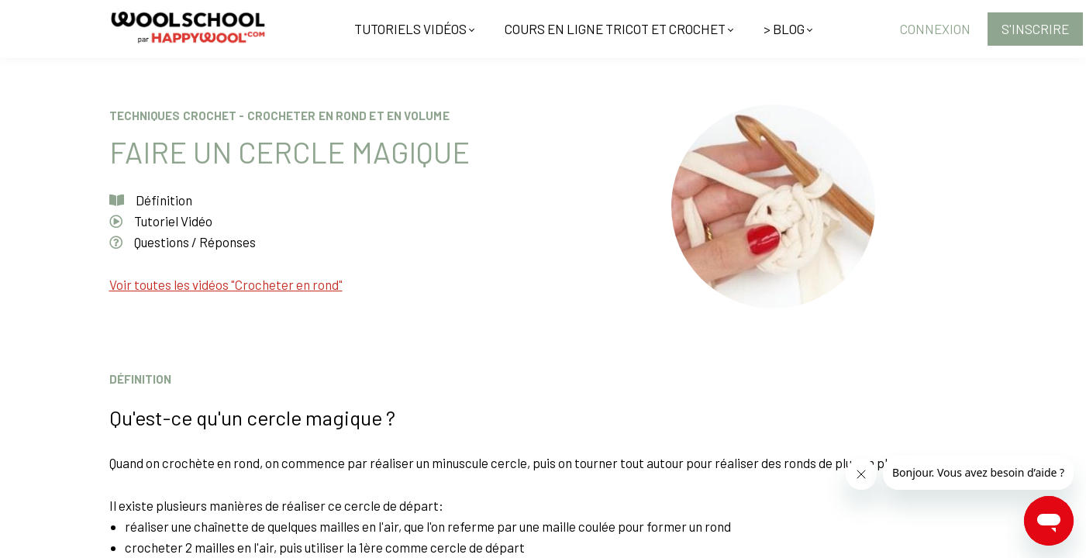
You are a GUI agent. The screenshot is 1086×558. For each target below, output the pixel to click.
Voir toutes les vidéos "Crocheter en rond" (226, 284)
